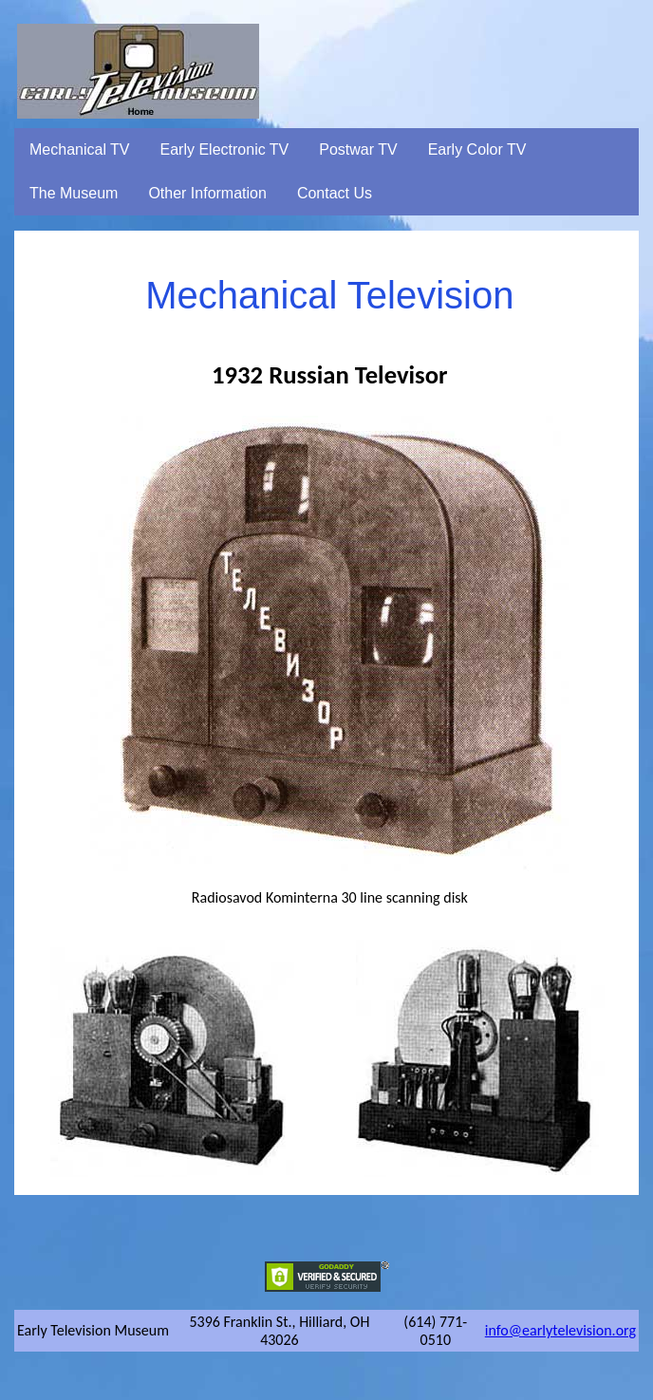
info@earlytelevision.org (560, 1330)
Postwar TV (358, 149)
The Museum (73, 193)
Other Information (207, 193)
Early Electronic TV (224, 149)
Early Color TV (477, 149)
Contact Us (334, 193)
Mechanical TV (79, 149)
